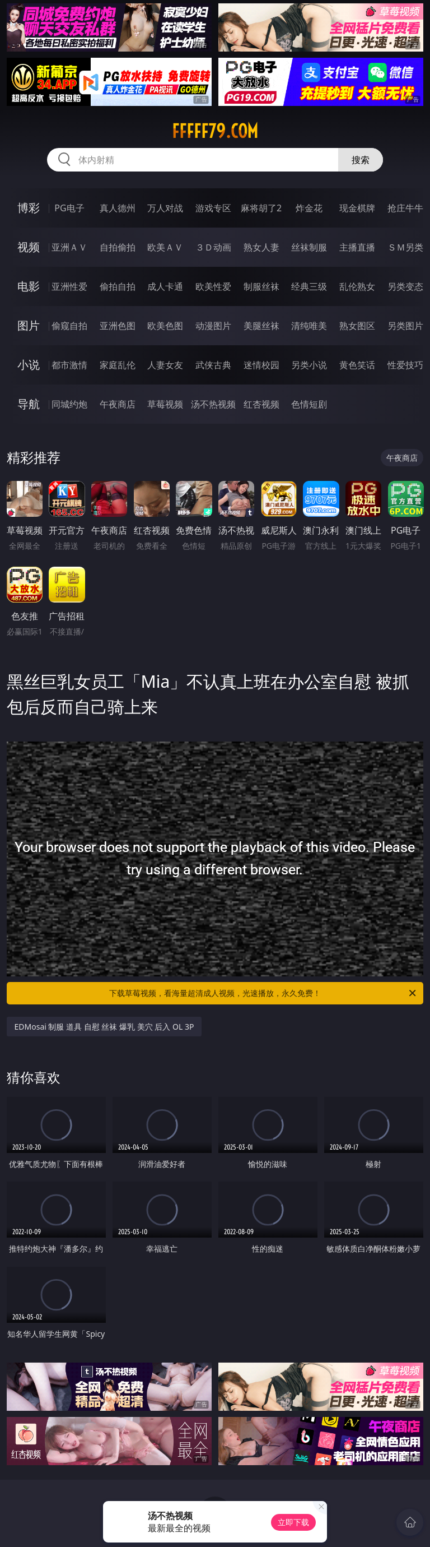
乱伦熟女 (357, 286)
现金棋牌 (357, 208)
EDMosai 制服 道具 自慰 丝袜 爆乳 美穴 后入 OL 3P (104, 1026)
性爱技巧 (405, 365)
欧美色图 (165, 325)
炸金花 (309, 208)
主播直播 (357, 247)
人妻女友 (165, 365)
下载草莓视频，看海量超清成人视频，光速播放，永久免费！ (263, 993)
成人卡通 (165, 286)
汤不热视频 (213, 404)
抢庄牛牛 (405, 208)
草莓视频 (165, 404)
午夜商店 (117, 404)
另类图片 (405, 325)
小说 (28, 364)
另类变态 (405, 286)
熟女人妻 (261, 247)
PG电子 (69, 208)
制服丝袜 (261, 286)
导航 (28, 403)
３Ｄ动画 (213, 247)
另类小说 (309, 365)
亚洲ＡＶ (69, 247)
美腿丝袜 (261, 325)
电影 (28, 286)
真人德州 (117, 208)
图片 (28, 325)
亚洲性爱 (69, 286)
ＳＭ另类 (405, 247)
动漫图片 (213, 325)
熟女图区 (357, 325)
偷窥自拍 (69, 325)
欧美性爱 (213, 286)
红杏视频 (261, 404)
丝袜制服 (309, 247)
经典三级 (309, 286)
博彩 (28, 207)
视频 (28, 246)
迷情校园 (261, 365)
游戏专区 (213, 208)
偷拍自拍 (117, 286)
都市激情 (69, 365)
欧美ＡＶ (165, 247)
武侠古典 (213, 365)
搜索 (361, 160)
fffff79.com (215, 131)
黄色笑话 (357, 365)
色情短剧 (309, 404)
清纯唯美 (309, 325)
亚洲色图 (117, 325)
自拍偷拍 (117, 247)
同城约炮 (69, 404)
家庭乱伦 (117, 365)
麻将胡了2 (261, 208)
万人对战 (165, 208)
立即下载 (293, 1522)
